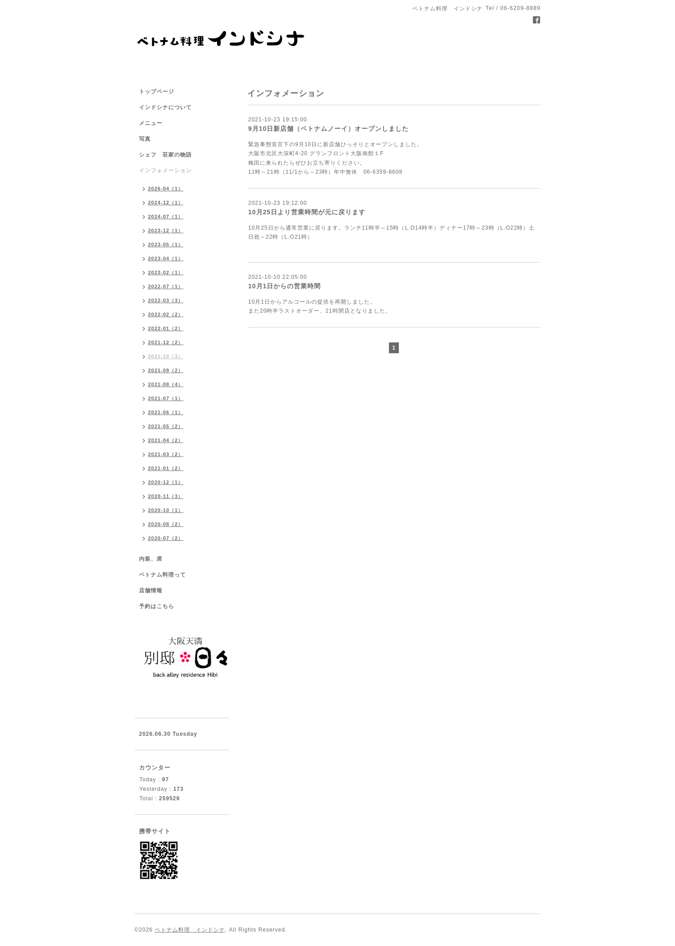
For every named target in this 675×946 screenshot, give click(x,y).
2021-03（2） (166, 454)
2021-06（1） (166, 412)
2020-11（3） (166, 496)
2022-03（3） (166, 300)
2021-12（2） (166, 342)
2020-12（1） (166, 482)
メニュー (150, 123)
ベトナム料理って (162, 575)
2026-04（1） (166, 188)
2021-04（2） (166, 440)
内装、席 (150, 559)
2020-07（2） (166, 538)
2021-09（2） (166, 370)
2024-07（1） (166, 216)
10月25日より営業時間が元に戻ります (306, 212)
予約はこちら (156, 606)
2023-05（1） (166, 244)
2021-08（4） (166, 384)
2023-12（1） (166, 230)
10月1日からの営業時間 (284, 286)
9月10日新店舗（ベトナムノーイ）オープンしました (328, 128)
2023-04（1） (166, 258)
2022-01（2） (166, 328)
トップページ (156, 91)
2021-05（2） (166, 426)
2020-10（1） (166, 510)
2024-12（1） (166, 202)
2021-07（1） (166, 398)
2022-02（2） (166, 314)
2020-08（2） (166, 524)
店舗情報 (150, 590)
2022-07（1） (166, 286)
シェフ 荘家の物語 (165, 155)
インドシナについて (165, 107)
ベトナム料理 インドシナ (190, 930)
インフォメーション (165, 170)
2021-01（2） (166, 468)
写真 (145, 139)
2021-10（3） (166, 356)
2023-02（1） (166, 272)
